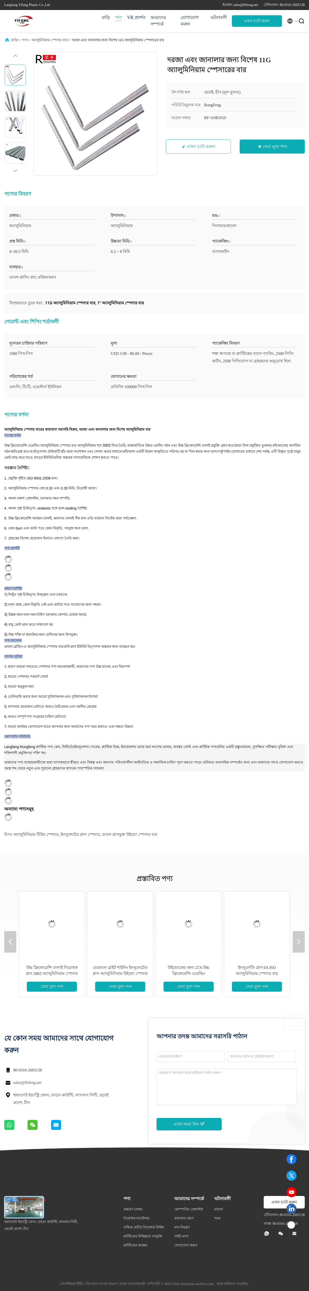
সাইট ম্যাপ (181, 1236)
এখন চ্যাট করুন (257, 21)
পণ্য (118, 17)
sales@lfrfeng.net (27, 1082)
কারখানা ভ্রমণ (184, 1218)
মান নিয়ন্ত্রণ (182, 1227)
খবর (217, 1218)
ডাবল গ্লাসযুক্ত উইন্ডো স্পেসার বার (129, 834)
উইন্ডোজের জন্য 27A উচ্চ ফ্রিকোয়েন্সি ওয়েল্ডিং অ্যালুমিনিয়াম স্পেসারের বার (189, 973)
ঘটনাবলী (219, 17)
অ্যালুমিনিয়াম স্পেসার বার (50, 40)
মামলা (218, 1209)
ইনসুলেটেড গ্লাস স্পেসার (80, 834)
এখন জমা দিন (189, 1124)
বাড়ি (106, 17)
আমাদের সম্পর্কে (158, 21)
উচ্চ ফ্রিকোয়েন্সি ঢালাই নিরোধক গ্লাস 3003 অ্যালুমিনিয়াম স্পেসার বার (52, 973)
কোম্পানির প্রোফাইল (188, 1209)
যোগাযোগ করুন (190, 21)
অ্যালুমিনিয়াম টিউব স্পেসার (36, 834)
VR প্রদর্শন (136, 17)
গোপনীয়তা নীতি (72, 1284)
